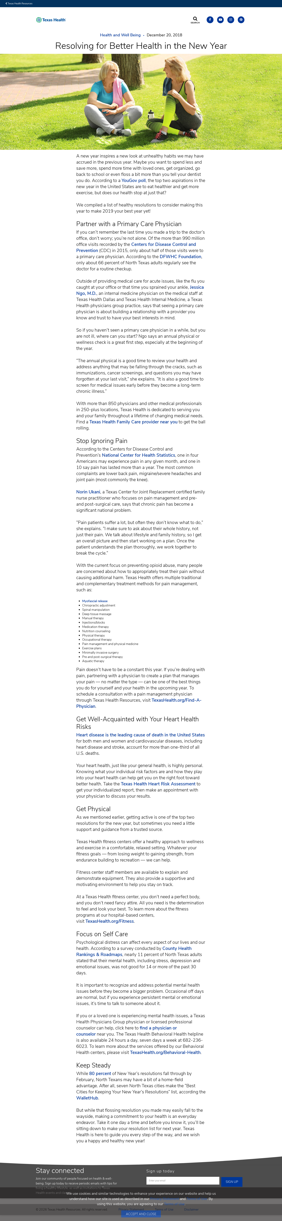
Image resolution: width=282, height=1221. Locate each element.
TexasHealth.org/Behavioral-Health (165, 1052)
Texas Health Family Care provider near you (133, 422)
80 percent (100, 1074)
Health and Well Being (120, 35)
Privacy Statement (164, 1198)
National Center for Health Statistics (138, 455)
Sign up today (160, 1171)
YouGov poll (134, 180)
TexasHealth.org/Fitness (109, 921)
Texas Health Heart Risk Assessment (158, 784)
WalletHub (87, 1098)
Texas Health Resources (18, 3)
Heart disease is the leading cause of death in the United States (140, 735)
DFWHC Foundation (180, 257)
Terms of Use (197, 1198)
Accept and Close (141, 1214)
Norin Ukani (88, 492)
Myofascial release (95, 601)
